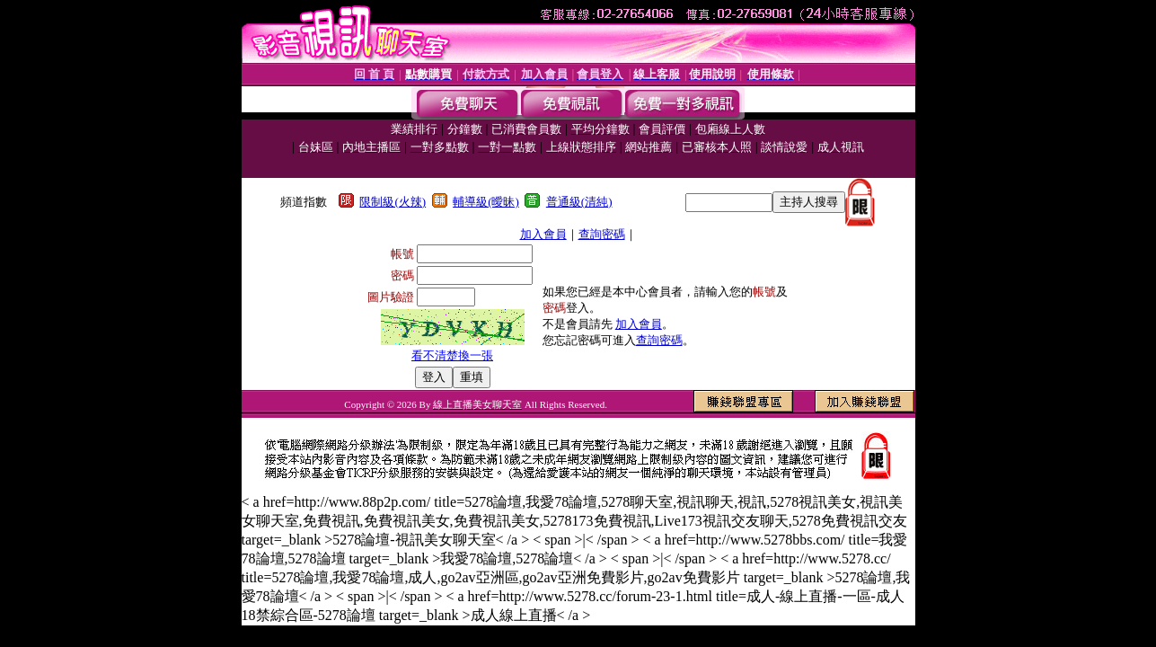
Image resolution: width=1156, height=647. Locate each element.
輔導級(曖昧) (486, 201)
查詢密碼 (601, 234)
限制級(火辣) (392, 201)
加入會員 (543, 234)
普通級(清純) (579, 201)
